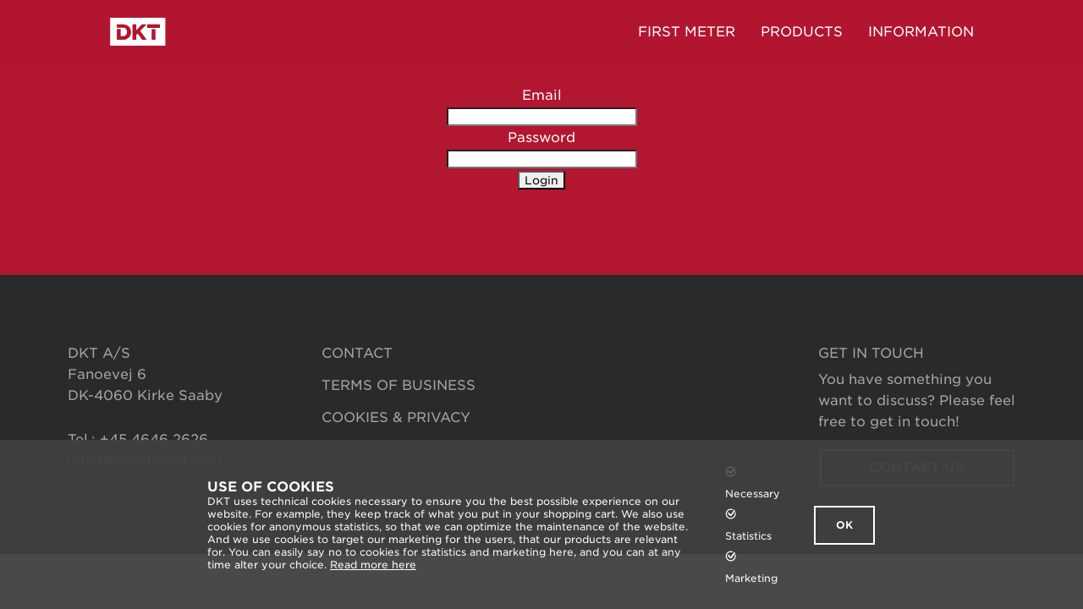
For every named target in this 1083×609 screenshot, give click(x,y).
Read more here (373, 564)
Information (921, 32)
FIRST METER (686, 32)
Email (542, 95)
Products (802, 32)
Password (541, 137)
